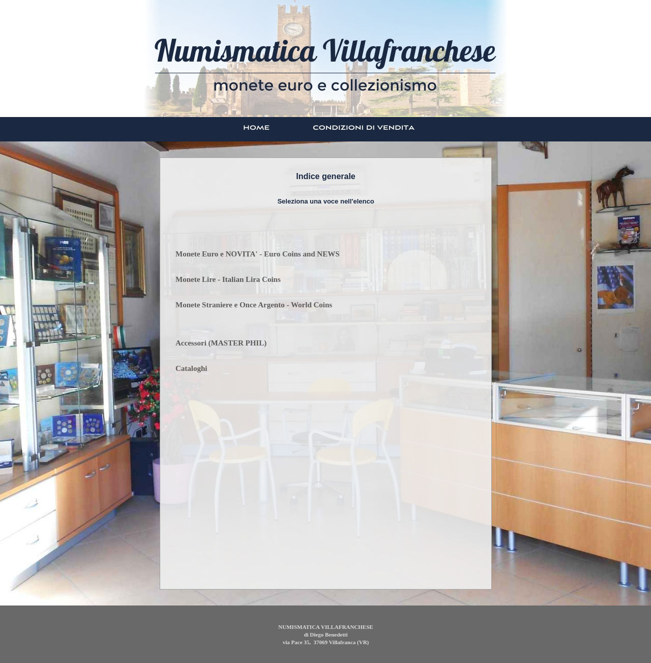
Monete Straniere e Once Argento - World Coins (253, 305)
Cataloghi (191, 368)
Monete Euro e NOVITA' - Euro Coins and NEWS (257, 254)
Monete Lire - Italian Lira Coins (228, 279)
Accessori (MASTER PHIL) (221, 343)
